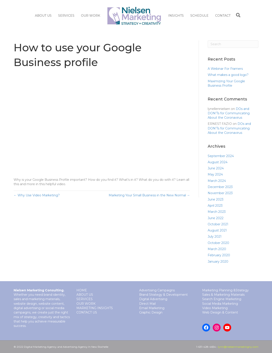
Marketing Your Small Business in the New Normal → (149, 195)
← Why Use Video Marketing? (37, 195)
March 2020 (217, 249)
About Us (43, 16)
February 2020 (219, 255)
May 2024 (215, 174)
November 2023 (220, 193)
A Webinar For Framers (225, 69)
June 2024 (216, 168)
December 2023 (220, 187)
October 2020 (218, 243)
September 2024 (221, 156)
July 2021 (215, 236)
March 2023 (217, 212)
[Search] (237, 15)
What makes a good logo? (228, 75)
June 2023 (215, 199)
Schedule (199, 16)
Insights (176, 16)
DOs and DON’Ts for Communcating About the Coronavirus (229, 113)
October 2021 (218, 224)
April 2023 (215, 206)
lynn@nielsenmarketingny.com (238, 346)
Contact (223, 16)
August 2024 (217, 162)
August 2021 (217, 230)
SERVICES (66, 16)
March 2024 (217, 181)
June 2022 (215, 218)
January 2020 (218, 261)
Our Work (90, 16)
